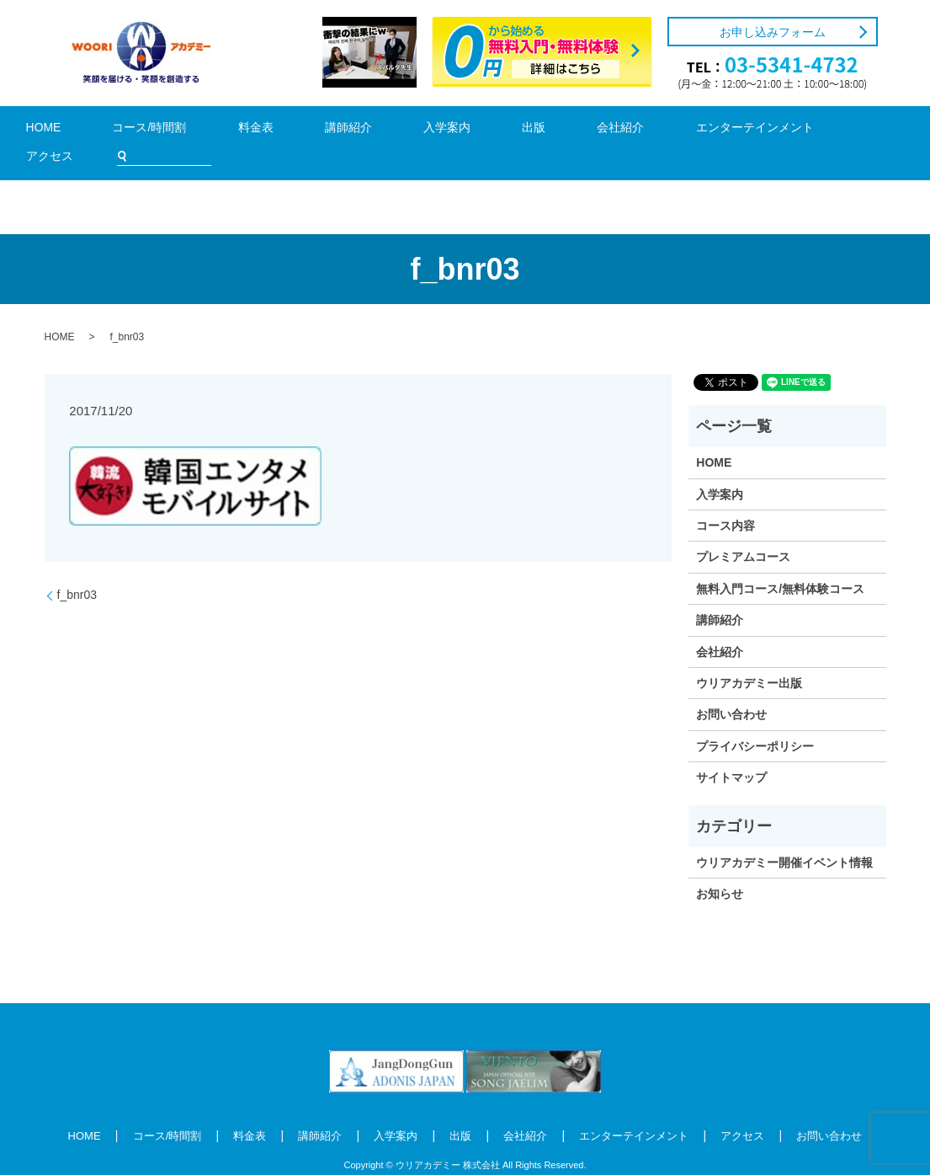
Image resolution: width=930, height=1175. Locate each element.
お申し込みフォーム (773, 32)
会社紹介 (506, 130)
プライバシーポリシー (755, 721)
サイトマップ (731, 752)
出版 (443, 130)
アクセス (720, 130)
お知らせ (719, 869)
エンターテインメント (612, 130)
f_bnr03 (77, 569)
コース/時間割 (154, 130)
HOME (72, 130)
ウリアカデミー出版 (749, 658)
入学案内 (379, 130)
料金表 (235, 130)
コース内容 (725, 500)
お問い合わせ (731, 690)
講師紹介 (305, 130)
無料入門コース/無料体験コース (780, 563)
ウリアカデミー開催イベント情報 (784, 837)
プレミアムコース (743, 532)
